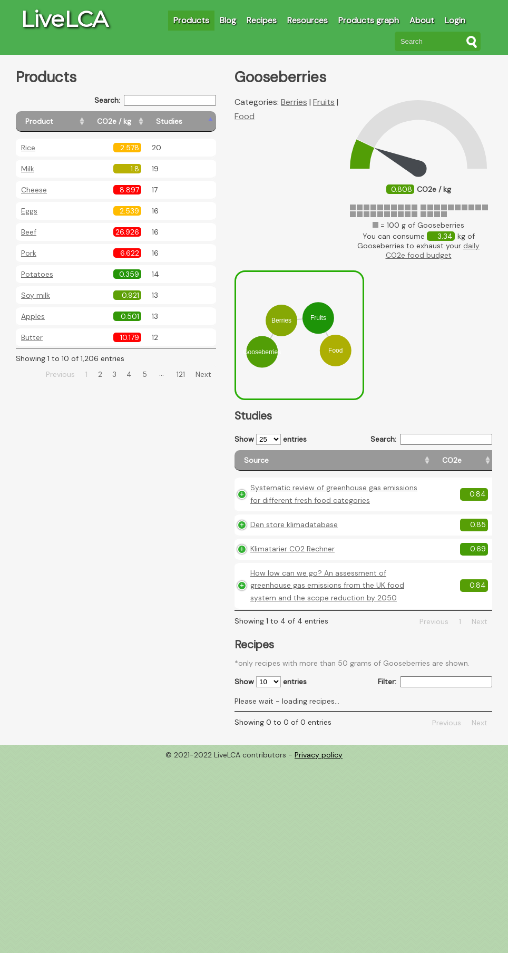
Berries (294, 102)
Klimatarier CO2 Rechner (292, 583)
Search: (155, 100)
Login (455, 20)
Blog (228, 20)
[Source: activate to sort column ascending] (297, 465)
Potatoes (37, 274)
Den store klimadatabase (294, 559)
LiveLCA (64, 19)
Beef (28, 232)
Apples (33, 316)
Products (191, 20)
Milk (27, 168)
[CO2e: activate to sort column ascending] (379, 465)
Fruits (324, 102)
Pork (28, 253)
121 (181, 374)
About (421, 20)
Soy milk (35, 295)
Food (245, 116)
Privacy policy (319, 814)
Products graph (368, 20)
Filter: (435, 741)
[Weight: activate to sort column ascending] (471, 465)
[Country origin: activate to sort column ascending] (424, 465)
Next (203, 374)
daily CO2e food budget (433, 250)
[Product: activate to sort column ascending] (63, 121)
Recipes (262, 20)
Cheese (34, 190)
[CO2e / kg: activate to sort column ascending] (140, 121)
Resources (307, 20)
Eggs (29, 211)
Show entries (271, 439)
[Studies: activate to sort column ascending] (193, 121)
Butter (32, 337)
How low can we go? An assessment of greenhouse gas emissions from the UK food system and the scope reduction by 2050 (299, 632)
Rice (28, 147)
